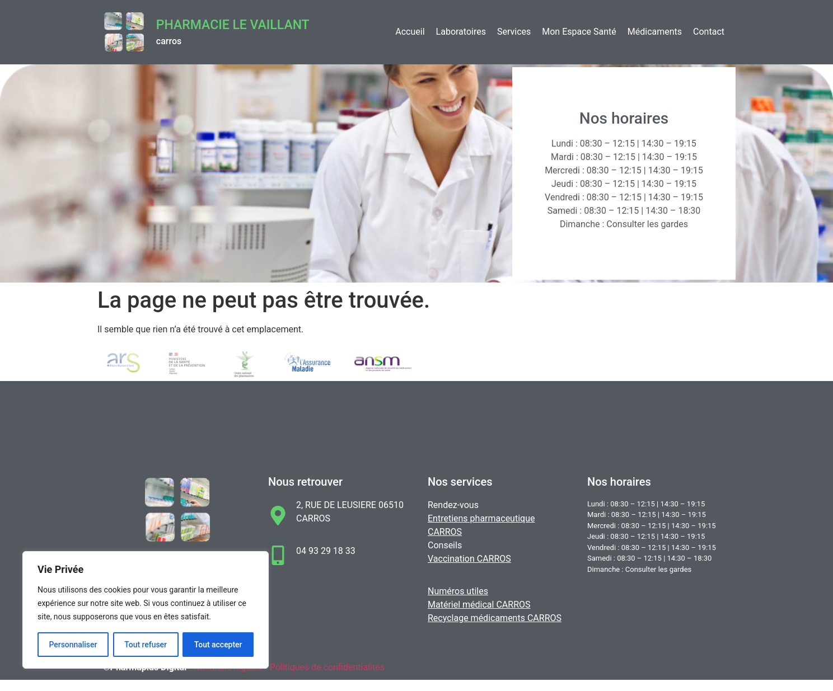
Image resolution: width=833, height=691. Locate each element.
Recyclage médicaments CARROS (494, 618)
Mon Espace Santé (579, 31)
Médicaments (655, 31)
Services (514, 31)
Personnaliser (73, 644)
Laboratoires (461, 31)
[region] (145, 610)
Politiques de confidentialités (327, 667)
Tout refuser (145, 644)
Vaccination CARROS (469, 558)
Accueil (409, 31)
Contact (708, 31)
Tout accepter (218, 644)
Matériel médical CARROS (479, 604)
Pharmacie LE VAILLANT (233, 24)
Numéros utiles (458, 591)
